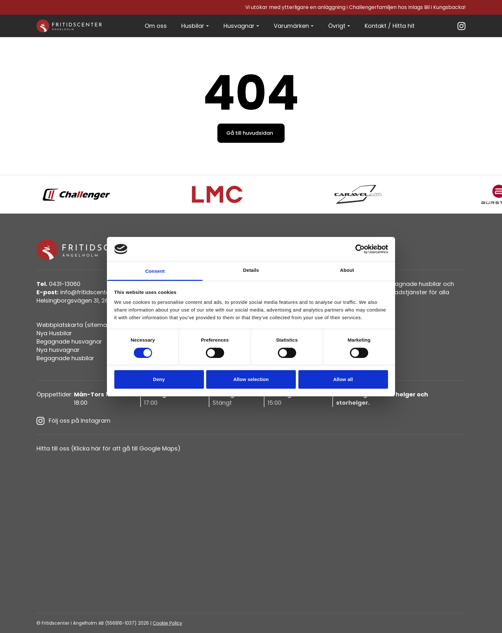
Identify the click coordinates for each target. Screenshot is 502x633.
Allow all (343, 379)
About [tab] (347, 270)
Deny (159, 379)
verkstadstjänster (402, 292)
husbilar (430, 284)
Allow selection (251, 379)
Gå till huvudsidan (249, 133)
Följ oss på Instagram (73, 421)
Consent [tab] (155, 271)
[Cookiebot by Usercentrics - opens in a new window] (360, 249)
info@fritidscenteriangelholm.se (93, 292)
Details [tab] (251, 270)
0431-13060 (58, 284)
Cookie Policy (167, 623)
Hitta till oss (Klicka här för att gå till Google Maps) (108, 448)
